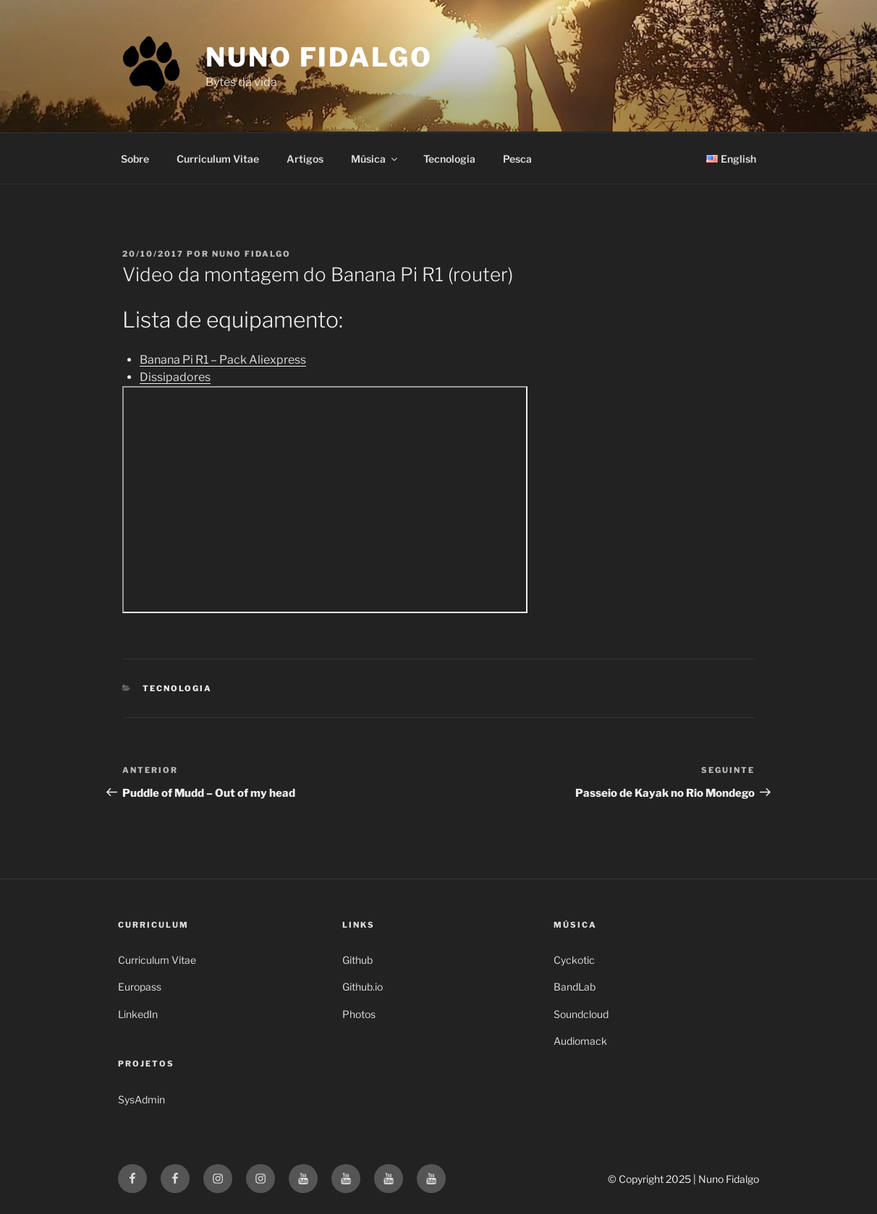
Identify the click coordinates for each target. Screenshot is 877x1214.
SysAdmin (141, 1099)
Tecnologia (449, 159)
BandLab (575, 986)
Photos (359, 1014)
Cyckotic (574, 960)
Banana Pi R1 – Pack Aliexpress (223, 360)
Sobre (135, 159)
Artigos (305, 159)
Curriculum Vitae (218, 159)
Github (357, 960)
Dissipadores (175, 377)
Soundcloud (581, 1014)
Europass (139, 986)
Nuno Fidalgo (319, 57)
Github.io (362, 986)
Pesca (517, 159)
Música (375, 159)
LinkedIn (138, 1014)
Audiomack (580, 1041)
